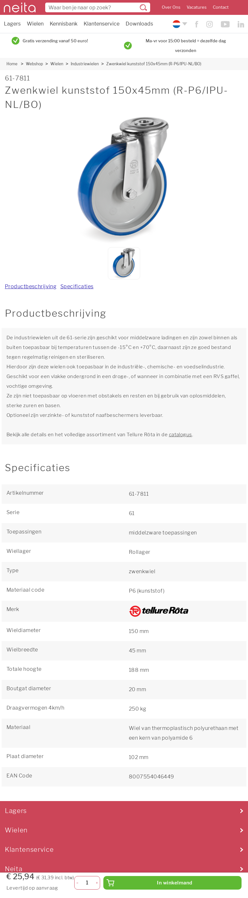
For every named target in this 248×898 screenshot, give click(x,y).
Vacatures (197, 7)
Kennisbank (64, 24)
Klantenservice (101, 24)
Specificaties (77, 286)
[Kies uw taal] (179, 24)
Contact (221, 7)
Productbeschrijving (31, 286)
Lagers (12, 24)
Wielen (35, 24)
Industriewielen (85, 63)
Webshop (34, 63)
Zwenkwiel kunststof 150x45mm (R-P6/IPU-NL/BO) (153, 63)
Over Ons (171, 7)
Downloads (139, 24)
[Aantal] (87, 882)
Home (11, 63)
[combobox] (97, 7)
